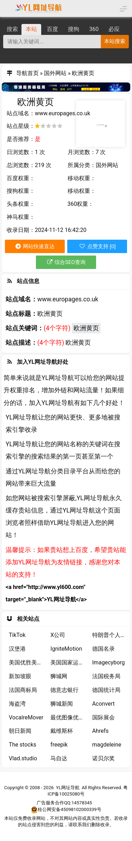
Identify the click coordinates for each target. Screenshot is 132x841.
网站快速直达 (35, 246)
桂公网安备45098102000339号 (66, 809)
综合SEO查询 (66, 262)
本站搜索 (114, 41)
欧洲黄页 (86, 328)
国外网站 (55, 73)
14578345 (81, 802)
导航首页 (27, 73)
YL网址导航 (68, 787)
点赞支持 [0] (97, 246)
